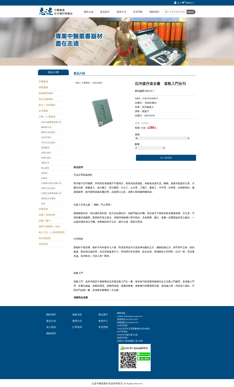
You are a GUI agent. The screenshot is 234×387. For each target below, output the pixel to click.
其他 (43, 203)
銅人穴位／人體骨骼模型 (52, 232)
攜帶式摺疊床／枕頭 (49, 226)
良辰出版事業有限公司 (51, 122)
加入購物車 (166, 158)
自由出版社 (46, 137)
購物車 (190, 3)
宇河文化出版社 (48, 142)
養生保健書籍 (46, 99)
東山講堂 (45, 168)
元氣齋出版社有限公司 (51, 183)
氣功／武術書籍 (47, 105)
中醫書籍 (43, 81)
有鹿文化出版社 (48, 188)
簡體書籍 (43, 87)
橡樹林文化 (46, 127)
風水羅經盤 (45, 238)
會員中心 (103, 321)
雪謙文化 (45, 163)
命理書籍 (43, 111)
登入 (179, 3)
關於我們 (51, 314)
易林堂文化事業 (48, 198)
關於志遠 (88, 11)
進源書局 (45, 147)
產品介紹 (51, 321)
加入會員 (51, 327)
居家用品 (43, 244)
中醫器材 (43, 209)
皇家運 (44, 178)
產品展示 (105, 11)
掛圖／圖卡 (45, 220)
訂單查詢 (77, 327)
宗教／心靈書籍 (47, 116)
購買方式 (121, 11)
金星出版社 (46, 152)
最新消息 (77, 314)
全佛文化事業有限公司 (51, 193)
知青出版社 (46, 158)
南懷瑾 (44, 173)
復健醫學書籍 (46, 93)
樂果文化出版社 (48, 132)
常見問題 (138, 11)
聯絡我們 (154, 11)
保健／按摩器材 (47, 215)
